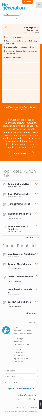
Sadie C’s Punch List (18, 184)
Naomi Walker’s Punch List (20, 290)
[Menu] (39, 5)
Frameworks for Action (22, 334)
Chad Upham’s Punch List (19, 215)
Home (8, 19)
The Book (17, 349)
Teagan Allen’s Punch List (19, 265)
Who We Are (18, 355)
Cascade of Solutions (22, 331)
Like (6, 27)
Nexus (15, 328)
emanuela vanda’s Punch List (18, 228)
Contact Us (18, 361)
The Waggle (18, 338)
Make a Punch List (21, 153)
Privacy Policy (20, 407)
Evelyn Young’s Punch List (19, 303)
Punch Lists (15, 19)
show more (31, 238)
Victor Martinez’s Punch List (20, 278)
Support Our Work (20, 358)
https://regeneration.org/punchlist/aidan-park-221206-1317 (21, 108)
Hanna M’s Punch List (19, 203)
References (18, 352)
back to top (32, 322)
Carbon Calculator (21, 345)
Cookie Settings (32, 407)
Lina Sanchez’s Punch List (21, 254)
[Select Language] (11, 14)
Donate (27, 2)
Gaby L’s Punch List (18, 194)
